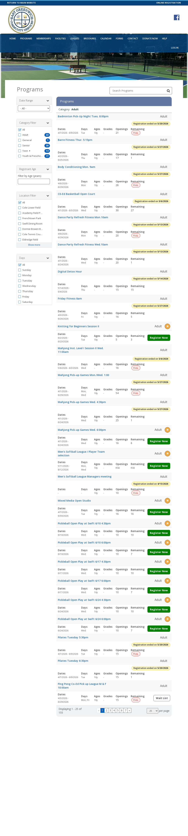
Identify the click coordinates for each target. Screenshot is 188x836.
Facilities (60, 38)
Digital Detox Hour (70, 271)
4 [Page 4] (114, 710)
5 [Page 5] (118, 710)
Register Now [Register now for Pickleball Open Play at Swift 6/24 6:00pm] (159, 628)
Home (13, 38)
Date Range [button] (34, 100)
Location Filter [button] (34, 195)
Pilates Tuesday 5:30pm (73, 637)
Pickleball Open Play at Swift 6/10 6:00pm (84, 542)
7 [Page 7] (125, 710)
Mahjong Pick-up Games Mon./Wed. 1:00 (83, 375)
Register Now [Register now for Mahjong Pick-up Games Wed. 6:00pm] (159, 441)
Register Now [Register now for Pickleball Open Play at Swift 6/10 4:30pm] (159, 533)
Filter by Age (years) (29, 176)
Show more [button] (34, 244)
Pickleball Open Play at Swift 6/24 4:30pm (84, 600)
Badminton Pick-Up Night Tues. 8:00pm (83, 116)
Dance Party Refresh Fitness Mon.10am (83, 217)
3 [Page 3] (110, 710)
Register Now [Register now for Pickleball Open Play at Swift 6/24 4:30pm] (159, 609)
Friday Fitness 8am (70, 298)
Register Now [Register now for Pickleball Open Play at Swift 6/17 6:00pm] (159, 590)
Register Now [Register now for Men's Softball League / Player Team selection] (159, 466)
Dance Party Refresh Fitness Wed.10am (83, 244)
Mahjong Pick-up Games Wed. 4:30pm (82, 402)
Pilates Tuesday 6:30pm (73, 660)
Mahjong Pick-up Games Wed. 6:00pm (82, 430)
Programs (26, 38)
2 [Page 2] (106, 710)
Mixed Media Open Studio (74, 500)
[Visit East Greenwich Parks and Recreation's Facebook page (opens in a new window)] (176, 17)
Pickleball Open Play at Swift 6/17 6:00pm (84, 580)
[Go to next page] (129, 710)
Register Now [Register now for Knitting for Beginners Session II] (159, 337)
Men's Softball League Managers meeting (84, 476)
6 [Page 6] (121, 710)
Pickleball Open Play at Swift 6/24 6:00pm (84, 619)
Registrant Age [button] (34, 169)
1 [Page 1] (102, 710)
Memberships (44, 38)
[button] (34, 129)
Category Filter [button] (34, 122)
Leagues (74, 38)
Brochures (90, 38)
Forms (119, 38)
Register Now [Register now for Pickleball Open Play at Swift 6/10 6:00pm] (159, 552)
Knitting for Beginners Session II (78, 326)
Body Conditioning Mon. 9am (76, 167)
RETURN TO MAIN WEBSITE (21, 2)
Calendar (105, 38)
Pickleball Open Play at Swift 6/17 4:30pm (84, 561)
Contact (133, 38)
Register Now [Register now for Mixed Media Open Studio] (159, 512)
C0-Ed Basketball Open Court (76, 194)
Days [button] (34, 258)
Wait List (163, 698)
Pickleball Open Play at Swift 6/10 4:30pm (84, 523)
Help (164, 38)
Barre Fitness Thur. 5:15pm (75, 140)
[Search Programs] (168, 90)
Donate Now (150, 38)
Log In (174, 47)
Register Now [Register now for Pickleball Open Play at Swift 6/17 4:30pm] (159, 571)
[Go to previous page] (99, 710)
